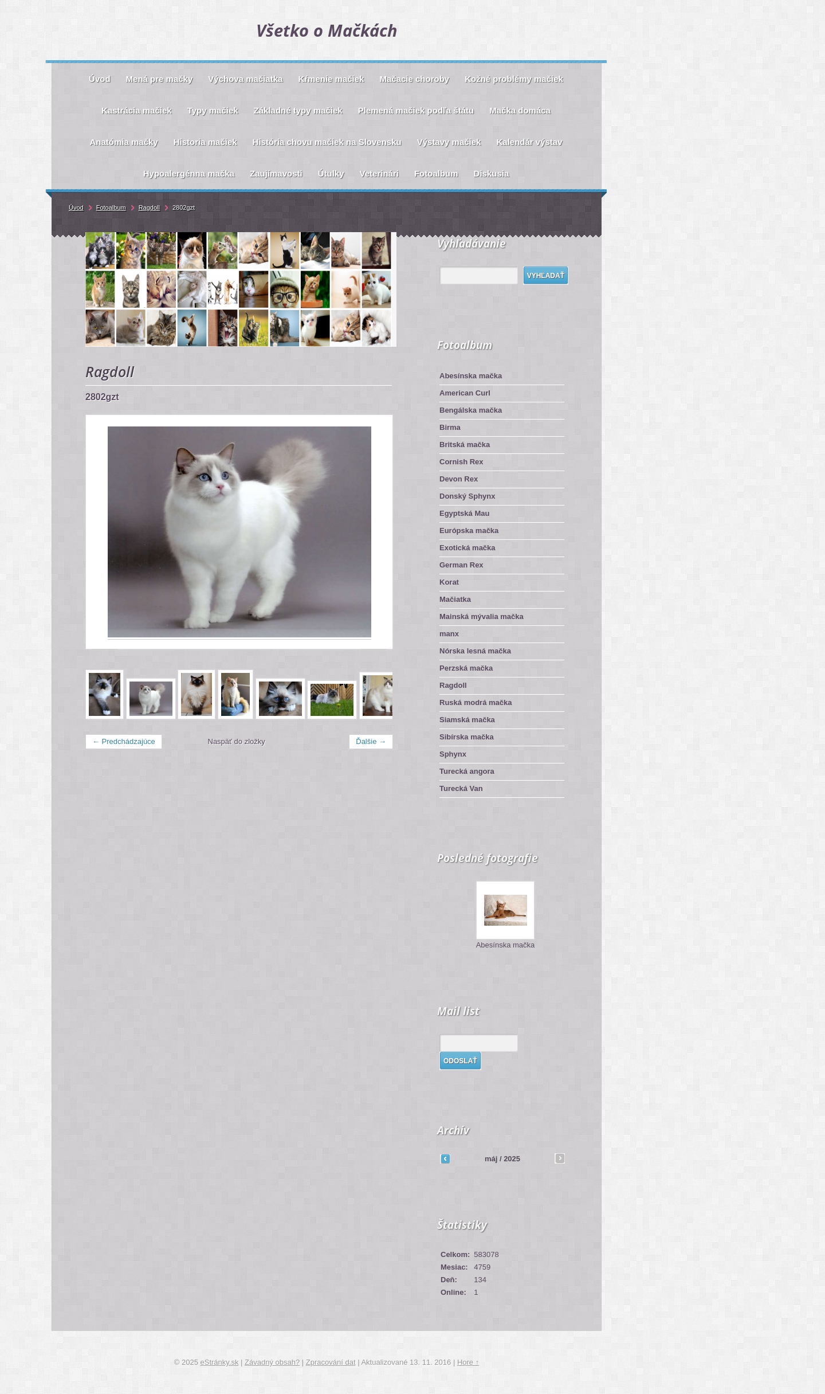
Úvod (76, 207)
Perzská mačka (466, 668)
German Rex (461, 565)
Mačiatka (455, 599)
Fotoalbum (111, 207)
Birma (450, 427)
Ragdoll (453, 685)
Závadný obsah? (272, 1362)
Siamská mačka (467, 719)
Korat (449, 582)
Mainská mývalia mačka (481, 616)
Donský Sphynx (467, 496)
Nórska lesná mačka (475, 651)
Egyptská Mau (464, 513)
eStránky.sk (220, 1362)
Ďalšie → (371, 741)
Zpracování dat (331, 1362)
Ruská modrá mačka (475, 702)
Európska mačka (468, 530)
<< (445, 1158)
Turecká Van (461, 788)
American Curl (464, 393)
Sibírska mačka (466, 737)
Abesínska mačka (470, 375)
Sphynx (452, 754)
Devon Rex (458, 479)
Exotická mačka (467, 547)
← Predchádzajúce (123, 741)
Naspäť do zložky (236, 741)
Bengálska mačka (470, 410)
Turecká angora (466, 771)
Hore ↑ (468, 1362)
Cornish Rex (461, 461)
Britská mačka (464, 444)
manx (449, 633)
